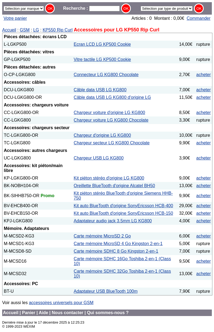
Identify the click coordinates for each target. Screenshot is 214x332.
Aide (43, 312)
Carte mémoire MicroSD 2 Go (102, 236)
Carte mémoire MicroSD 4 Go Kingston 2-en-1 (118, 243)
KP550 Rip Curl (57, 30)
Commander (198, 18)
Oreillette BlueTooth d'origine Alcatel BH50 (114, 185)
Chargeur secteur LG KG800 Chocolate (112, 143)
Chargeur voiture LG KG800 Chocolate (111, 120)
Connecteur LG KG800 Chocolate (106, 74)
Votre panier (15, 18)
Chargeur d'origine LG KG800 (102, 135)
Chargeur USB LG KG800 (99, 158)
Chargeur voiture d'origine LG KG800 (109, 112)
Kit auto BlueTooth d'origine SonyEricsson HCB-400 (123, 205)
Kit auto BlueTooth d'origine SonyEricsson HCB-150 (123, 213)
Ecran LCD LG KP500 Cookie (102, 44)
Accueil (9, 30)
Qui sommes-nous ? (108, 312)
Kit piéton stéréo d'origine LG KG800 (109, 178)
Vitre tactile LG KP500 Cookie (102, 59)
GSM (25, 30)
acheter (203, 74)
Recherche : (91, 8)
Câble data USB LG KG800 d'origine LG (112, 97)
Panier (28, 312)
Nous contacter (67, 312)
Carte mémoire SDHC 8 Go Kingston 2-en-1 (116, 251)
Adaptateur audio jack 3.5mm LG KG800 (113, 221)
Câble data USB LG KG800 (100, 89)
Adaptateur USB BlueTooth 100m (106, 291)
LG (36, 30)
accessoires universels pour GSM (61, 302)
